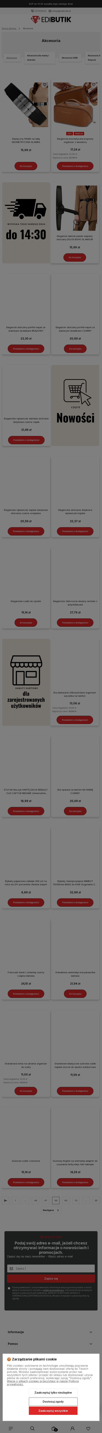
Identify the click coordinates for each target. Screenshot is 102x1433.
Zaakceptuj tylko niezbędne (53, 1392)
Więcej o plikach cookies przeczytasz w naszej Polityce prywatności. (43, 1382)
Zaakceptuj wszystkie (53, 1410)
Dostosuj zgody (53, 1401)
